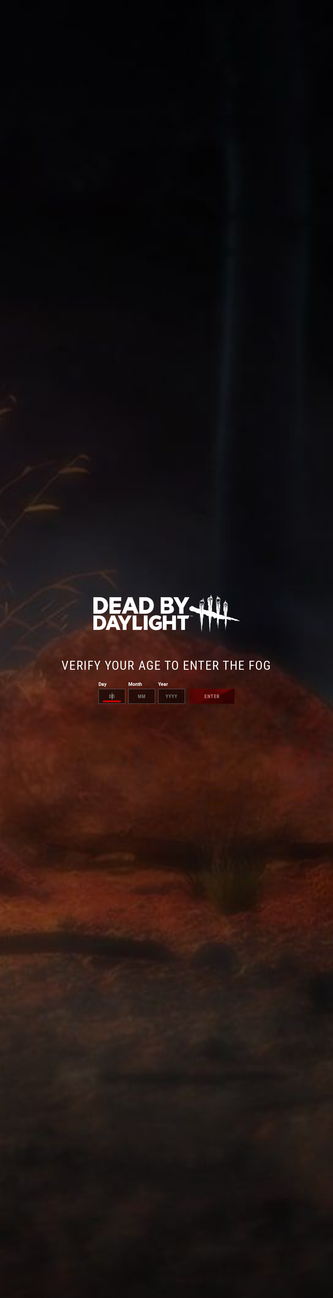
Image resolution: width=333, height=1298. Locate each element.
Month (141, 692)
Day (111, 692)
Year (171, 692)
